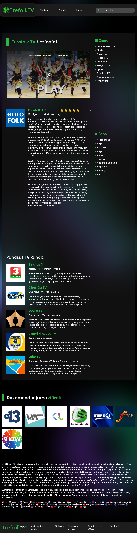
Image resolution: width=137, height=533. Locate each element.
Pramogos (102, 61)
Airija (99, 143)
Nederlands (61, 504)
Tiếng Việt (74, 507)
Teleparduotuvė (105, 76)
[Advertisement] (68, 25)
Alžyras (101, 151)
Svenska (26, 507)
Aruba (100, 174)
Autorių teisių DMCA (94, 527)
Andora (101, 155)
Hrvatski (114, 502)
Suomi (87, 502)
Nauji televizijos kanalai (38, 527)
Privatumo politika (73, 527)
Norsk (71, 504)
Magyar (123, 502)
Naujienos (45, 10)
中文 (83, 507)
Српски (16, 507)
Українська (62, 507)
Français (97, 502)
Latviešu (41, 504)
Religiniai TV (103, 65)
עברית (105, 502)
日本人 (24, 504)
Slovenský (119, 504)
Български (14, 502)
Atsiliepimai (60, 526)
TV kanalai (102, 80)
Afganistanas (104, 139)
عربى (5, 502)
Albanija (101, 147)
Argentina (102, 166)
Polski (79, 504)
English (61, 502)
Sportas (63, 10)
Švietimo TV (103, 73)
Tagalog (45, 507)
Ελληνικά (52, 502)
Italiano (15, 504)
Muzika (100, 50)
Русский (109, 504)
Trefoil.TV (18, 10)
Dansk (33, 502)
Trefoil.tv (13, 527)
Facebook (114, 526)
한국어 (32, 504)
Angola (101, 159)
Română (100, 504)
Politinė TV (102, 57)
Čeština (24, 502)
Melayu (50, 504)
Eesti (79, 502)
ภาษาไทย (35, 507)
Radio (79, 10)
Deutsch (43, 502)
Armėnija (101, 170)
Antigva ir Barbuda (107, 162)
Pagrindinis (23, 526)
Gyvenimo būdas (106, 46)
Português (89, 504)
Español (71, 502)
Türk (53, 507)
